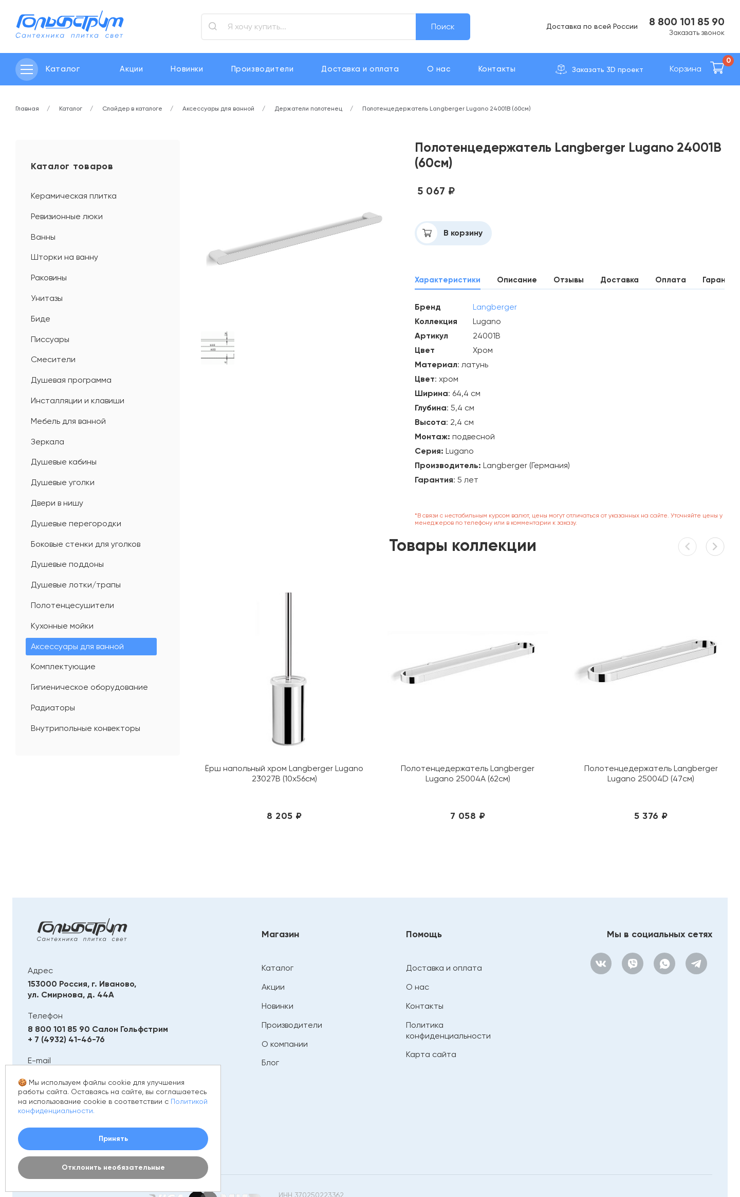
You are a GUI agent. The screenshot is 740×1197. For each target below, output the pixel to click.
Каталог (275, 920)
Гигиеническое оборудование (89, 687)
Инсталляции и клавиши (77, 400)
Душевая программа (71, 380)
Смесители (53, 359)
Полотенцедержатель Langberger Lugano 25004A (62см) (395, 731)
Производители (262, 69)
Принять (113, 1138)
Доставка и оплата (360, 69)
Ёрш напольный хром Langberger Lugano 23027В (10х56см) (260, 731)
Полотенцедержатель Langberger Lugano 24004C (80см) (665, 731)
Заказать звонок (697, 32)
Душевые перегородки (76, 523)
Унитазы (47, 298)
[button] (713, 549)
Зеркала (47, 441)
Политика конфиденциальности (446, 982)
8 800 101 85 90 (687, 21)
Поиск (443, 26)
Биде (40, 319)
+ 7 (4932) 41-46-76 (66, 991)
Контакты (497, 69)
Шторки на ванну (64, 257)
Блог (268, 1015)
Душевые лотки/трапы (76, 584)
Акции (131, 69)
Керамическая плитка (74, 196)
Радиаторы (53, 707)
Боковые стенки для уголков (85, 544)
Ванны (43, 237)
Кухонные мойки (62, 626)
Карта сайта (429, 1006)
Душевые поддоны (67, 564)
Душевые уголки (63, 482)
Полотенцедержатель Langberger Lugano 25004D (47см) (530, 731)
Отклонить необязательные (113, 1167)
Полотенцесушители (72, 605)
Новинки (187, 69)
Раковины (49, 277)
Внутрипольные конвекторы (85, 728)
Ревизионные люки (67, 216)
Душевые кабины (64, 462)
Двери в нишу (57, 503)
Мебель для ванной (68, 421)
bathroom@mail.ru (65, 1026)
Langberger (495, 307)
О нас (439, 69)
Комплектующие (63, 666)
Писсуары (50, 339)
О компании (283, 996)
